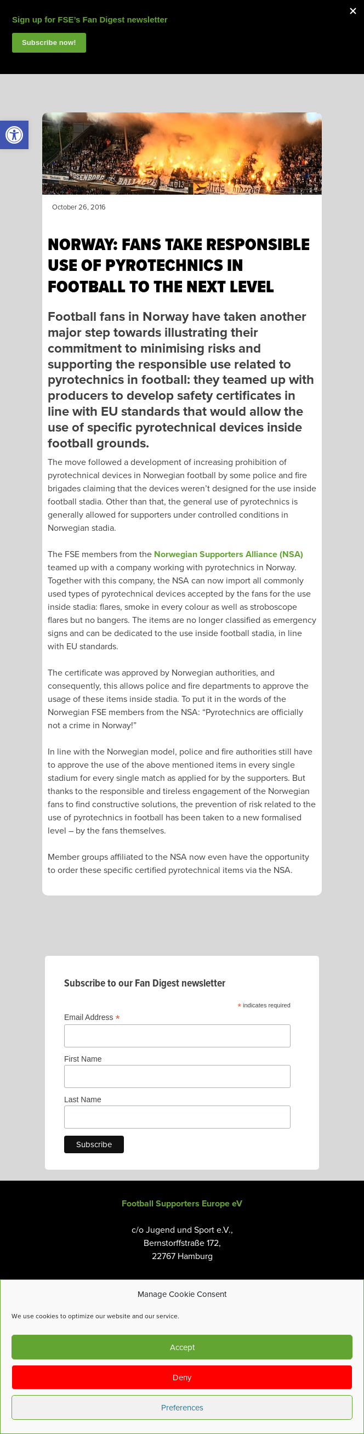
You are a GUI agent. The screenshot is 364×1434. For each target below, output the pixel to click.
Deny (182, 1377)
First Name (82, 1059)
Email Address (92, 1017)
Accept (182, 1347)
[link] (14, 135)
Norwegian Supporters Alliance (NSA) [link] (228, 554)
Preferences (182, 1408)
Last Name (82, 1099)
